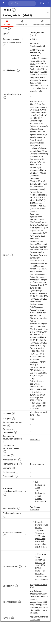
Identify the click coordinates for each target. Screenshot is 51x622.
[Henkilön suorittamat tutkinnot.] (12, 455)
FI (42, 3)
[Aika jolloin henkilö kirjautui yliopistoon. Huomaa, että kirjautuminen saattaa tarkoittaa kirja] (21, 39)
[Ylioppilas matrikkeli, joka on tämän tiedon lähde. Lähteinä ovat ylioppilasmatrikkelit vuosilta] (13, 413)
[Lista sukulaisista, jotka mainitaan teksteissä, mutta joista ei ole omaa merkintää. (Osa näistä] (19, 508)
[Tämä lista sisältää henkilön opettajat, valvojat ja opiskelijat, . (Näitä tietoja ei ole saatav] (5, 516)
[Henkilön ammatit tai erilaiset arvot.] (20, 460)
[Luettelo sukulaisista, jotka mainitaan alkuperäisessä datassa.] (5, 97)
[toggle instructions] (14, 10)
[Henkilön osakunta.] (13, 468)
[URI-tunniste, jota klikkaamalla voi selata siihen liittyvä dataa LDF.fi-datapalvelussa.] (12, 618)
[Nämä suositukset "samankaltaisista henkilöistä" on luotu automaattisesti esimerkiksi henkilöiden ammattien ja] (5, 536)
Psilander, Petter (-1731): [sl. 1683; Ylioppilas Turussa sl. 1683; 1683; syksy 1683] (41, 530)
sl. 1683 (33, 39)
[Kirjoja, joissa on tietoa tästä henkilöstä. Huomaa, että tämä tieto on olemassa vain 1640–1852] (20, 566)
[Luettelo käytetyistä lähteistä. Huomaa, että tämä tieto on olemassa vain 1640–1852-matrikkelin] (11, 255)
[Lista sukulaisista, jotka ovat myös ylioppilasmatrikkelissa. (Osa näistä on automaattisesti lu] (5, 494)
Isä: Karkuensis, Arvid (40, 485)
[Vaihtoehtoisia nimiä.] (5, 46)
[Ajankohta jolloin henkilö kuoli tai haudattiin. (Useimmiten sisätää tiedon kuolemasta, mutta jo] (5, 442)
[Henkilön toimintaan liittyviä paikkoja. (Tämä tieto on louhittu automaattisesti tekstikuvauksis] (20, 464)
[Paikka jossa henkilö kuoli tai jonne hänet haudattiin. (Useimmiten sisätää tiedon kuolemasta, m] (5, 451)
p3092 (32, 64)
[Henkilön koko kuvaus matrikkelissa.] (18, 70)
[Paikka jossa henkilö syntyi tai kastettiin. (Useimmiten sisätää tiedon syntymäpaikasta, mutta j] (15, 432)
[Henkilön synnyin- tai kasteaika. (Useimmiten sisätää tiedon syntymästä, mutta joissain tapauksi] (8, 425)
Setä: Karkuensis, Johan (40, 493)
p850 (42, 69)
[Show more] (25, 45)
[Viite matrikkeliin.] (19, 602)
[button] (25, 12)
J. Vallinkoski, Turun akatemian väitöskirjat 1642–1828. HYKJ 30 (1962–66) (41, 562)
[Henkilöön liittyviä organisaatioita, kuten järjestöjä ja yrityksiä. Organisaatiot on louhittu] (16, 476)
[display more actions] (49, 3)
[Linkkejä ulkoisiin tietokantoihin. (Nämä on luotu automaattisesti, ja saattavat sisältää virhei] (16, 586)
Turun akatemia (37, 464)
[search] (22, 3)
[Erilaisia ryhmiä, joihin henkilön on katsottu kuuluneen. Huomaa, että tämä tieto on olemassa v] (17, 472)
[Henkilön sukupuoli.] (13, 418)
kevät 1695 (35, 439)
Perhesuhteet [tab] (22, 23)
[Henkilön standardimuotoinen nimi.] (9, 34)
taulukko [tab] (7, 23)
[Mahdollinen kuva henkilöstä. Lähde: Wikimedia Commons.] (9, 28)
